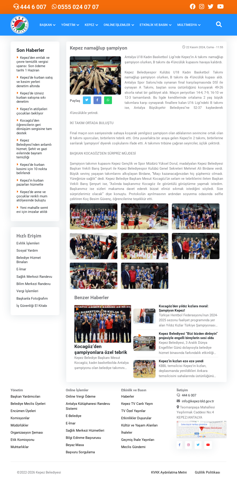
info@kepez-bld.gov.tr (198, 401)
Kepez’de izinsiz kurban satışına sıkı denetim (31, 97)
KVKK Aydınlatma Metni (169, 472)
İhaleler (126, 433)
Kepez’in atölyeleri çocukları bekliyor (31, 111)
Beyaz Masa (75, 445)
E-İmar (21, 269)
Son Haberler (30, 50)
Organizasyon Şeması (27, 433)
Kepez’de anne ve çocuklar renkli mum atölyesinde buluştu (31, 196)
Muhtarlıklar (20, 447)
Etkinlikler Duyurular (136, 418)
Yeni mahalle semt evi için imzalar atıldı (32, 210)
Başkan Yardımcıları (25, 396)
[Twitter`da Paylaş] (87, 100)
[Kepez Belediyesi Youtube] (220, 7)
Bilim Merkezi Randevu (33, 284)
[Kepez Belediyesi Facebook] (192, 7)
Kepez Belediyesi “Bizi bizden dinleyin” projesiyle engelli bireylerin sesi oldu (188, 336)
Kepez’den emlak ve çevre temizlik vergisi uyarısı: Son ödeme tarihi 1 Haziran (32, 63)
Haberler (127, 396)
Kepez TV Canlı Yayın (137, 404)
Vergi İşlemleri (27, 291)
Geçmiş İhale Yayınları (137, 440)
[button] (219, 25)
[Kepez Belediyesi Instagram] (201, 7)
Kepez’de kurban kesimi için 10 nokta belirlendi (31, 169)
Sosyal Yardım (27, 250)
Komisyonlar (20, 418)
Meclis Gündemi (133, 447)
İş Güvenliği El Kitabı (31, 306)
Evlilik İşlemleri (27, 243)
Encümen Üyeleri (23, 411)
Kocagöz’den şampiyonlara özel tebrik (100, 349)
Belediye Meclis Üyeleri (28, 404)
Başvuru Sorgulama (80, 452)
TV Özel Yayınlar (133, 411)
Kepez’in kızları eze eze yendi (181, 361)
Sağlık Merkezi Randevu (34, 277)
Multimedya (187, 25)
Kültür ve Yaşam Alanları (139, 425)
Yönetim (68, 25)
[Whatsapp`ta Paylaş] (108, 100)
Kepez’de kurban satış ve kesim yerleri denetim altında (34, 81)
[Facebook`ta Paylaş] (97, 100)
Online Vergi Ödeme (81, 396)
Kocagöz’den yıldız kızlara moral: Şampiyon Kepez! (183, 308)
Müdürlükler (19, 425)
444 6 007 (189, 395)
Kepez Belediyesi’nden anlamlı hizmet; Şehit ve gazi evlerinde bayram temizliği (33, 148)
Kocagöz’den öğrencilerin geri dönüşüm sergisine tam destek (34, 126)
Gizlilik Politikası (207, 472)
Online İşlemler (117, 25)
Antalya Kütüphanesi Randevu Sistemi (88, 406)
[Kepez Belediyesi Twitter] (210, 7)
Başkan (46, 25)
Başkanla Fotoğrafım (32, 298)
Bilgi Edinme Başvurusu (83, 438)
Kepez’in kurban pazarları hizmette (29, 182)
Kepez (89, 25)
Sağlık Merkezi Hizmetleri (85, 430)
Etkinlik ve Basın (154, 25)
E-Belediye (73, 416)
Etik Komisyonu (22, 440)
